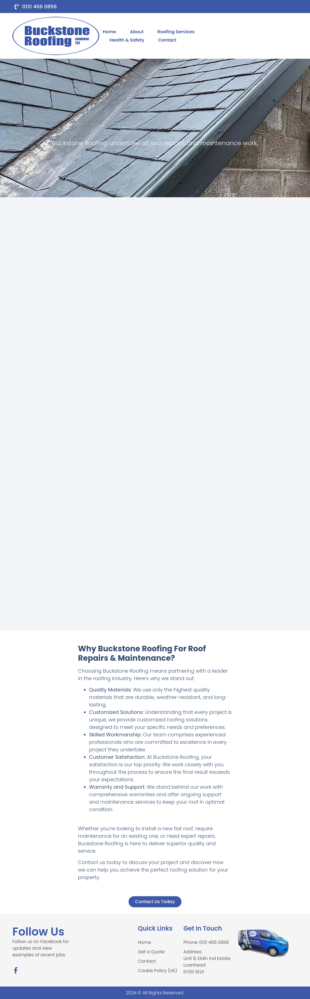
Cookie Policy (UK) (157, 970)
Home (109, 32)
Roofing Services (175, 32)
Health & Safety (126, 40)
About (137, 32)
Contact (167, 40)
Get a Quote (151, 952)
